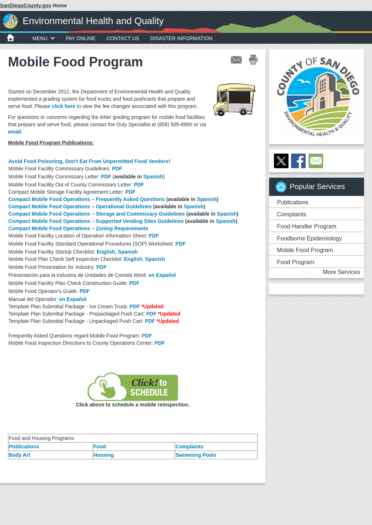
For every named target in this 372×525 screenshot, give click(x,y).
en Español (162, 275)
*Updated (152, 306)
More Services (341, 272)
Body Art (19, 455)
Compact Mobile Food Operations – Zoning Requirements (78, 228)
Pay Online (81, 38)
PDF (117, 168)
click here (63, 106)
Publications (24, 446)
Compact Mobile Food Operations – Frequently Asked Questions (86, 199)
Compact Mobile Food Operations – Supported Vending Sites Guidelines (96, 221)
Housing (103, 455)
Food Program (295, 262)
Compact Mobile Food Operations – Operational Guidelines (80, 206)
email (14, 132)
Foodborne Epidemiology (309, 238)
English (106, 252)
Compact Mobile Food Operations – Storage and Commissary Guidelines (96, 214)
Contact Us (122, 38)
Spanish (153, 176)
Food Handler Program (307, 226)
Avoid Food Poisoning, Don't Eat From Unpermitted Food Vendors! (89, 161)
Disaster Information (181, 38)
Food (99, 446)
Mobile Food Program (305, 250)
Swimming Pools (195, 455)
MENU (43, 38)
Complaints (189, 446)
